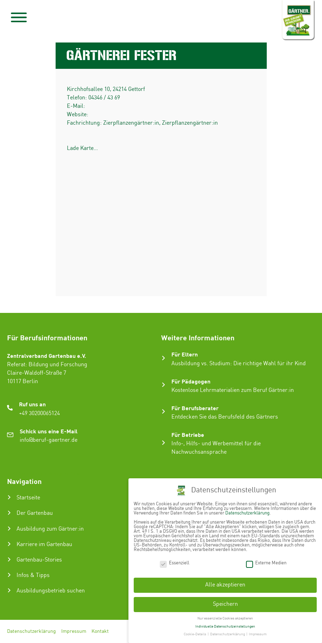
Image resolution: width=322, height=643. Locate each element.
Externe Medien (266, 563)
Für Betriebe (187, 434)
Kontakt (100, 631)
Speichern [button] (225, 604)
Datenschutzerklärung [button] (228, 634)
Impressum (73, 631)
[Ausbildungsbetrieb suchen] (9, 590)
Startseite (28, 498)
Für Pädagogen (190, 381)
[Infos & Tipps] (9, 575)
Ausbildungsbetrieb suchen (51, 591)
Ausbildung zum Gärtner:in (50, 529)
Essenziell (174, 563)
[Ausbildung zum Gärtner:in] (9, 528)
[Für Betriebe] (163, 442)
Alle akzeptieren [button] (225, 585)
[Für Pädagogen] (163, 384)
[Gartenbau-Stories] (9, 559)
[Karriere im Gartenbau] (9, 544)
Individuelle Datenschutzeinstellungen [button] (225, 626)
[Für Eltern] (163, 358)
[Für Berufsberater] (163, 411)
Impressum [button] (258, 634)
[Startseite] (9, 497)
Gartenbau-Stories (39, 560)
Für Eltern (184, 354)
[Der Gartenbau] (9, 513)
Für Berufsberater (195, 408)
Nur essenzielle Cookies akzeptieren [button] (225, 618)
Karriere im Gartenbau (44, 544)
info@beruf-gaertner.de (48, 440)
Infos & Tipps (33, 575)
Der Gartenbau (35, 513)
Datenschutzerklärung (31, 631)
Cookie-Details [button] (195, 634)
